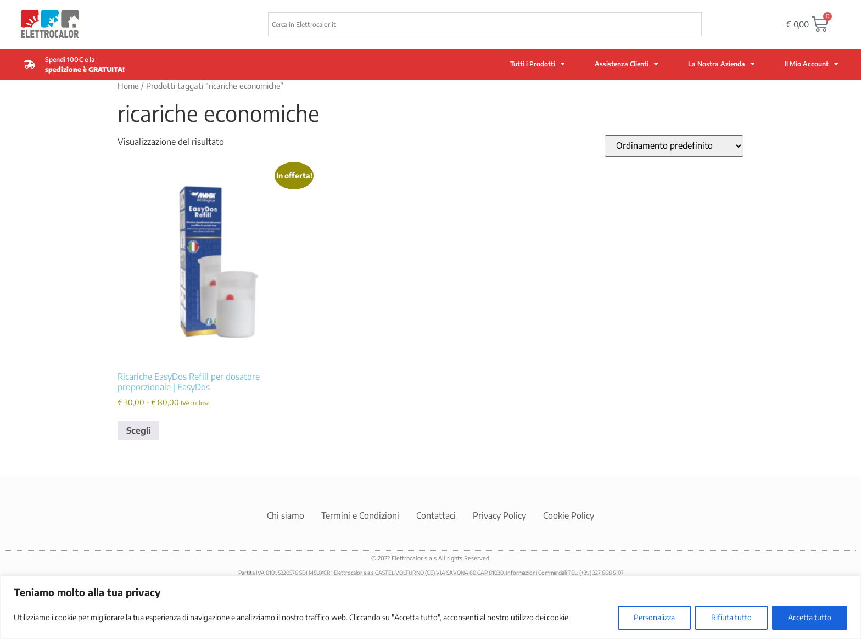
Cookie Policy (568, 515)
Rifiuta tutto (731, 617)
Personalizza (654, 617)
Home (128, 86)
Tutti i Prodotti (537, 64)
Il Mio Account (811, 64)
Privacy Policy (499, 515)
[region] (430, 607)
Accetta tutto (809, 617)
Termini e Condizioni (360, 515)
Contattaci (436, 515)
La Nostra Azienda (721, 64)
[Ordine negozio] (674, 146)
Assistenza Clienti (626, 64)
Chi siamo (285, 515)
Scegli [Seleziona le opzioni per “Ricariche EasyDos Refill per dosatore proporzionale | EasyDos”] (138, 430)
